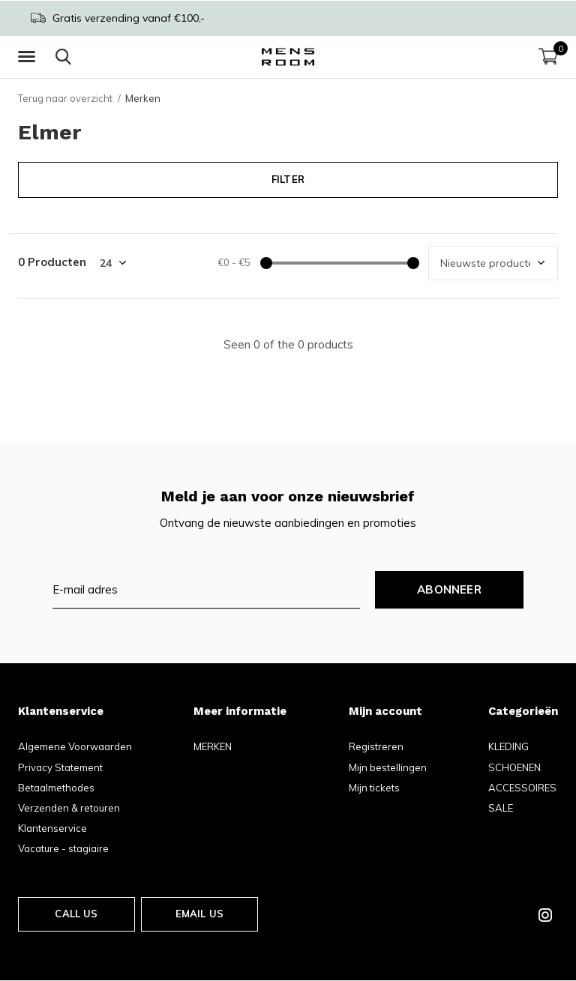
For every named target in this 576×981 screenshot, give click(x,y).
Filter (288, 179)
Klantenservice (52, 828)
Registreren (376, 746)
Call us (76, 914)
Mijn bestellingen (388, 767)
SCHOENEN (514, 767)
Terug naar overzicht (65, 98)
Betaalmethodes (56, 788)
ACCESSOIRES (522, 788)
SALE (500, 808)
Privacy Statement (60, 767)
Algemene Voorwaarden (75, 746)
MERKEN (213, 746)
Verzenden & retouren (69, 808)
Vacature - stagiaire (63, 848)
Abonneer (449, 589)
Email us (200, 914)
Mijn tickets (374, 788)
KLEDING (508, 746)
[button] (29, 57)
